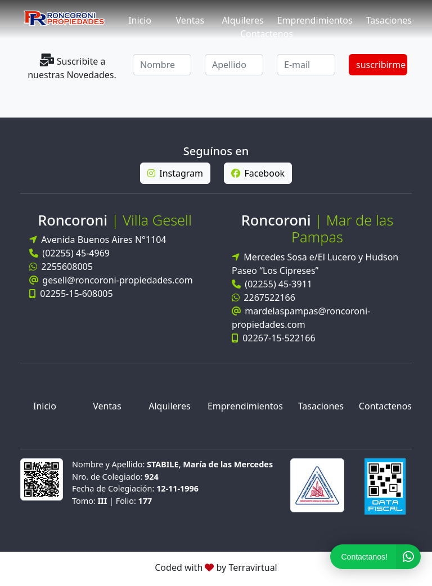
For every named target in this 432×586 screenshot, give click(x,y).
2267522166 (263, 297)
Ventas (190, 20)
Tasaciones (389, 20)
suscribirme (381, 64)
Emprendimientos (315, 20)
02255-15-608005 (71, 293)
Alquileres (242, 20)
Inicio (139, 20)
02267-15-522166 (274, 338)
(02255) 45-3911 (272, 284)
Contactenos (266, 34)
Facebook (258, 173)
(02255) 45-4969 (69, 253)
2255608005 (61, 266)
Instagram (175, 173)
